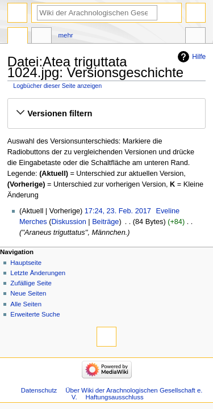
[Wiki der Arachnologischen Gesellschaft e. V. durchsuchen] (97, 12)
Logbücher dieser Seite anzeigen (57, 85)
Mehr (66, 35)
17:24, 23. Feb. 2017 (118, 211)
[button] (106, 113)
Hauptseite (25, 262)
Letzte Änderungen (37, 272)
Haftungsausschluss (114, 397)
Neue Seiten (28, 293)
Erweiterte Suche (35, 314)
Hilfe (199, 57)
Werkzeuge (195, 37)
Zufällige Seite (31, 283)
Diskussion (68, 222)
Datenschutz (39, 390)
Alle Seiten (25, 304)
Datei (17, 37)
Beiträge (105, 222)
